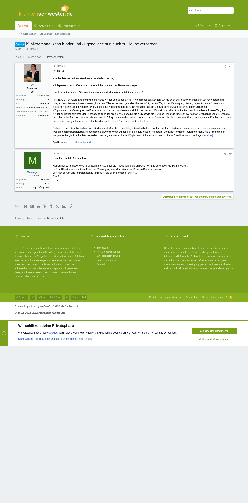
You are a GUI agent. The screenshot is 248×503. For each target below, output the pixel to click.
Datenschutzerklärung (108, 412)
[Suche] (211, 10)
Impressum (103, 404)
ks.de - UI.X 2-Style (49, 454)
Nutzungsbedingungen (108, 408)
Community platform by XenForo (46, 463)
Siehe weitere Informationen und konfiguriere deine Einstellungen (55, 495)
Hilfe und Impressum (212, 454)
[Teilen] (225, 117)
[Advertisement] (124, 86)
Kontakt (101, 420)
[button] (52, 26)
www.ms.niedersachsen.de (76, 193)
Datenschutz (192, 454)
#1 (230, 117)
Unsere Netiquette (106, 416)
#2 (230, 257)
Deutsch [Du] (79, 454)
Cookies (21, 454)
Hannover (44, 154)
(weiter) (208, 186)
